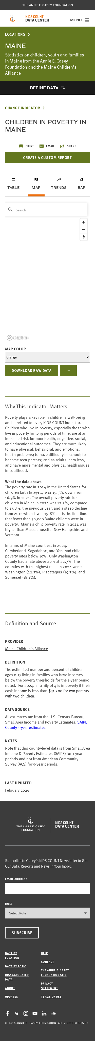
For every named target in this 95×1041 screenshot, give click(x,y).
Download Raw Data (31, 370)
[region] (47, 271)
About (10, 988)
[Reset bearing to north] (83, 237)
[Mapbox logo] (18, 338)
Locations (15, 34)
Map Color (15, 349)
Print (26, 146)
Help (44, 953)
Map (36, 187)
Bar (82, 187)
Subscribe (22, 932)
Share (68, 146)
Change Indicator (22, 108)
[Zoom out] (83, 229)
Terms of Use (51, 996)
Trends (59, 187)
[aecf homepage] (12, 18)
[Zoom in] (83, 222)
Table (13, 187)
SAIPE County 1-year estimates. (46, 724)
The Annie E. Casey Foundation (47, 5)
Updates (11, 996)
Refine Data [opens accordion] (44, 87)
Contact (47, 962)
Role (8, 904)
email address (16, 879)
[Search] (45, 209)
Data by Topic (15, 966)
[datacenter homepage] (37, 18)
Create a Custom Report (47, 157)
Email (47, 146)
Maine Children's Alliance (26, 648)
